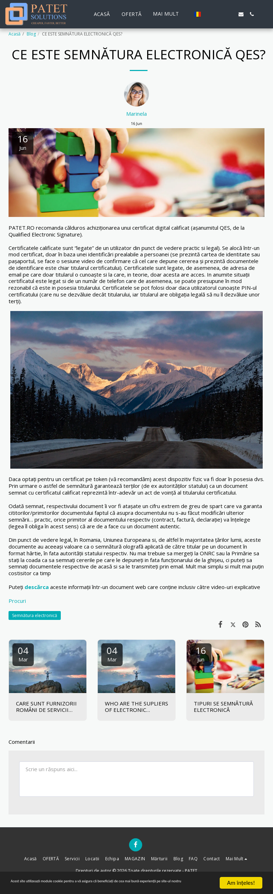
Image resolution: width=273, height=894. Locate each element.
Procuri (17, 600)
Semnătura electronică (34, 615)
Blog (31, 34)
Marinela (136, 113)
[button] (209, 14)
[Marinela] (136, 96)
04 (23, 653)
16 (201, 653)
